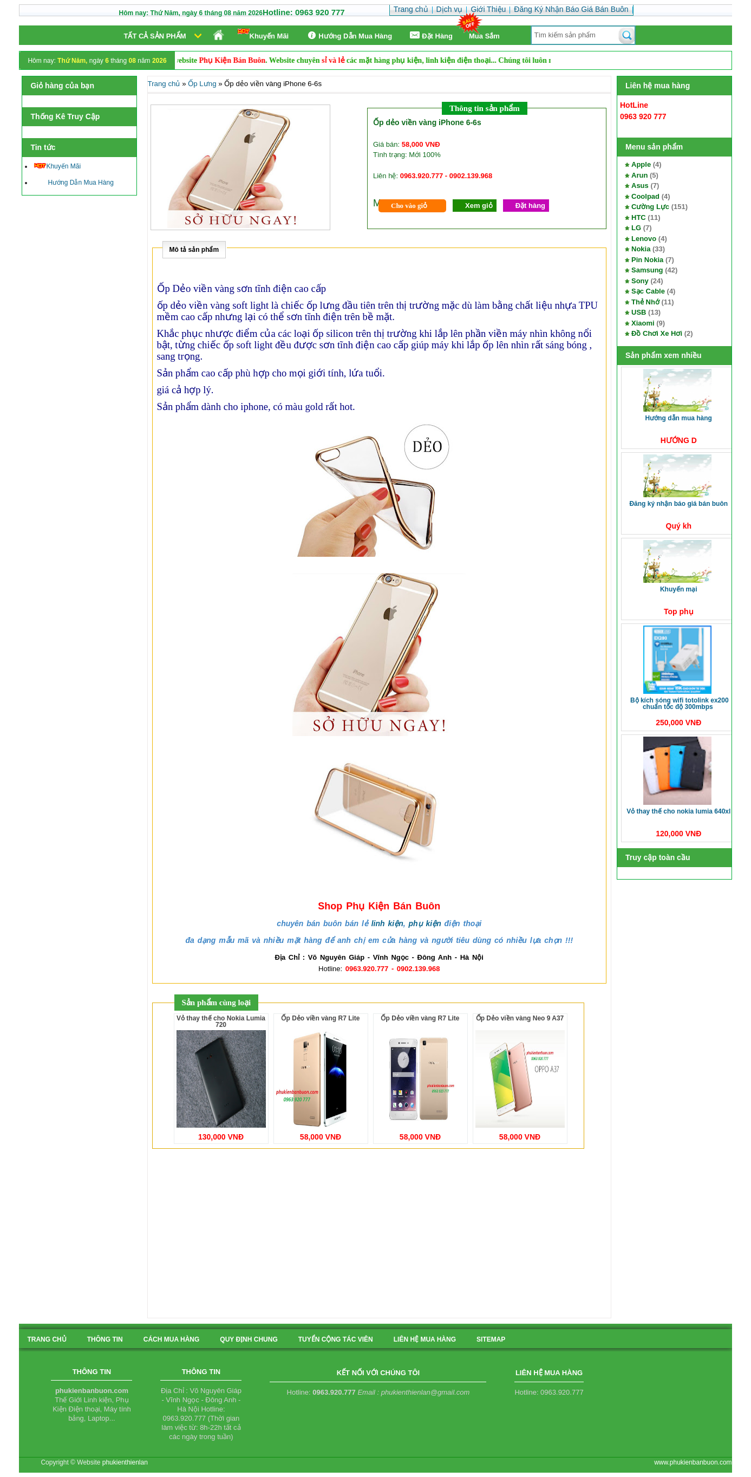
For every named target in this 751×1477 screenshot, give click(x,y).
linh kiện (387, 923)
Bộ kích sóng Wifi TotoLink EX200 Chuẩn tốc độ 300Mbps (679, 704)
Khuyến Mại (678, 589)
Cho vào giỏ (409, 205)
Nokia (640, 249)
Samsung (647, 270)
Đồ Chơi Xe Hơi (656, 333)
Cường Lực (650, 207)
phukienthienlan (125, 1462)
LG (636, 228)
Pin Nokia (647, 260)
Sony (640, 281)
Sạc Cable (648, 291)
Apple (641, 164)
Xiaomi (643, 323)
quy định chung (248, 1339)
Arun (639, 175)
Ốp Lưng (202, 84)
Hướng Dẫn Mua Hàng (348, 35)
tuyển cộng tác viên (335, 1339)
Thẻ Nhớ (645, 302)
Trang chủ (164, 84)
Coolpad (645, 196)
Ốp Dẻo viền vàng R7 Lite (320, 1018)
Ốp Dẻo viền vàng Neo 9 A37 (520, 1018)
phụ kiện (424, 923)
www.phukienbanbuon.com (693, 1462)
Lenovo (643, 239)
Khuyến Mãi (263, 34)
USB (638, 312)
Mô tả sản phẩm (194, 249)
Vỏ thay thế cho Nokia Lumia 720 (221, 1021)
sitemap (490, 1339)
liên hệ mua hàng (425, 1339)
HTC (638, 217)
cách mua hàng (171, 1339)
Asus (640, 185)
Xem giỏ (479, 205)
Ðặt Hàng (430, 35)
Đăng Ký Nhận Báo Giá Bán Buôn (678, 503)
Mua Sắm (484, 36)
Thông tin (105, 1339)
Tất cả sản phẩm (155, 36)
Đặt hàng (530, 205)
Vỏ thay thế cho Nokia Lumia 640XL (678, 811)
